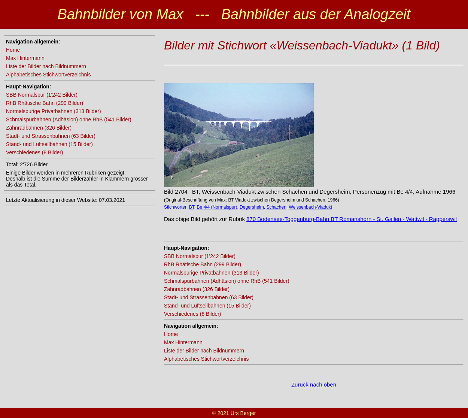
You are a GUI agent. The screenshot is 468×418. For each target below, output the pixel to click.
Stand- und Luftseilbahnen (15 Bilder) (49, 144)
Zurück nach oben (313, 384)
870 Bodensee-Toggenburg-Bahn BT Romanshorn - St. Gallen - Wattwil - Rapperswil (351, 219)
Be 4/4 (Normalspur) (217, 207)
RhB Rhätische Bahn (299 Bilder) (44, 103)
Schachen (276, 207)
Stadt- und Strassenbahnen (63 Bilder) (50, 136)
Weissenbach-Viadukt (310, 207)
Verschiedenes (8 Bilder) (34, 152)
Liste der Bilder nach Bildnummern (46, 66)
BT (191, 207)
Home (13, 50)
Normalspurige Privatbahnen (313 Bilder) (53, 111)
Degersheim (252, 207)
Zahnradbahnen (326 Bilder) (39, 128)
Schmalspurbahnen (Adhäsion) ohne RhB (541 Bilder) (68, 119)
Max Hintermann (25, 58)
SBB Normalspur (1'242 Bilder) (42, 95)
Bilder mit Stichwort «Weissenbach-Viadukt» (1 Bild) (302, 45)
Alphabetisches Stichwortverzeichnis (48, 75)
